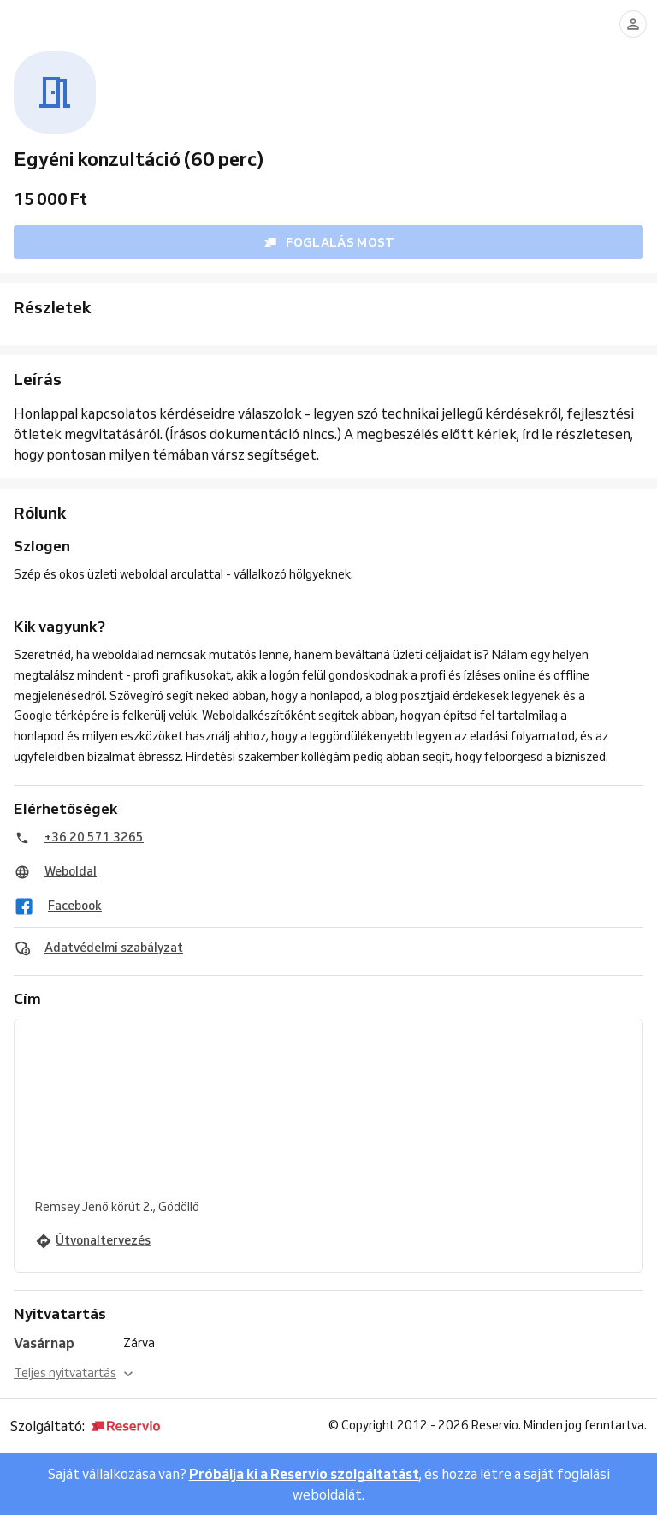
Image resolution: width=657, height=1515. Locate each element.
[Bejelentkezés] (633, 24)
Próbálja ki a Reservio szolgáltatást (304, 1473)
